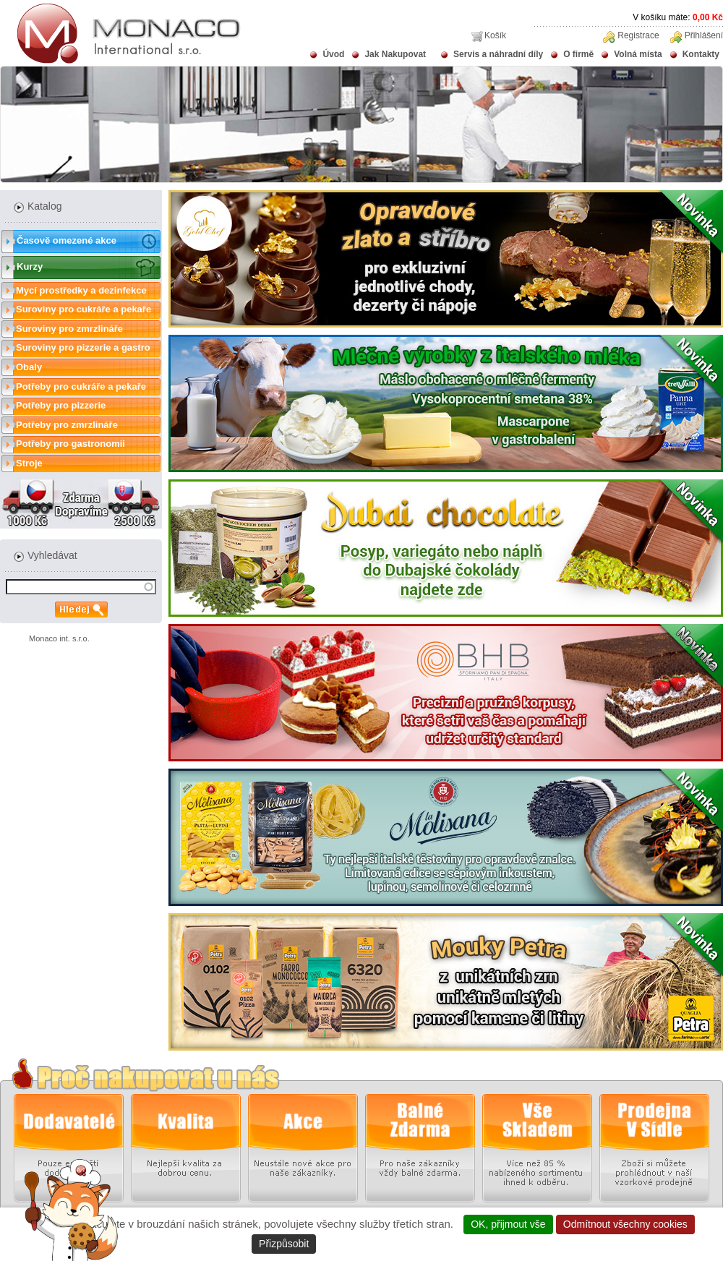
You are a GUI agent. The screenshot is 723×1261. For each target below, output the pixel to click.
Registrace (638, 35)
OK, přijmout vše (508, 1224)
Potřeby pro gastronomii (70, 443)
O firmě (578, 54)
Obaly (29, 367)
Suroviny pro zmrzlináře (69, 328)
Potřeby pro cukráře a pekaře (81, 386)
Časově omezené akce (66, 240)
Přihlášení (704, 35)
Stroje (29, 463)
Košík (495, 35)
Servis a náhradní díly (498, 54)
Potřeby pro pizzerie (61, 405)
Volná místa (638, 54)
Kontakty (701, 54)
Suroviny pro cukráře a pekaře (83, 309)
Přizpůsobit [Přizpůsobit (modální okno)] (284, 1243)
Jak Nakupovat (395, 54)
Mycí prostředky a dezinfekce (81, 290)
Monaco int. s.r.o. (59, 638)
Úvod (333, 54)
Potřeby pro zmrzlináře (67, 424)
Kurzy (30, 266)
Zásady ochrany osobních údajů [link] (394, 1243)
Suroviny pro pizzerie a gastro (83, 347)
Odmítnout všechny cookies (625, 1224)
